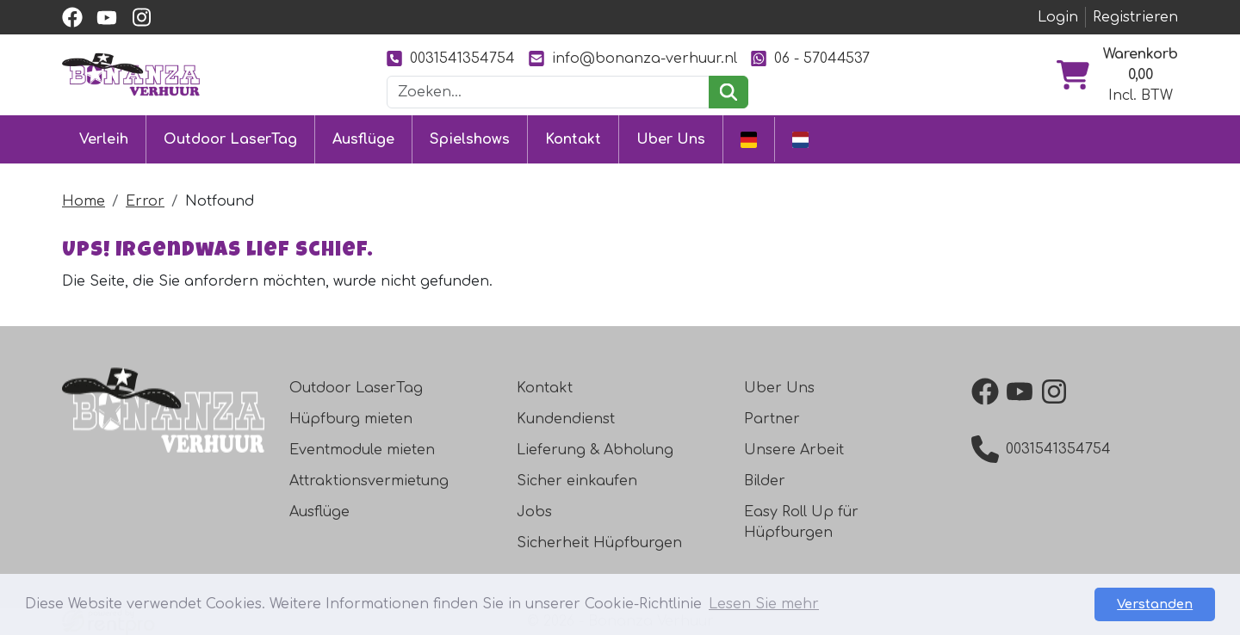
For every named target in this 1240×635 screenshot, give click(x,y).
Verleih (103, 139)
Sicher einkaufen (577, 481)
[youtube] (106, 17)
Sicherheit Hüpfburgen (599, 543)
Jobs (534, 512)
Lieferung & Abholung (595, 450)
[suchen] (728, 92)
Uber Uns (670, 139)
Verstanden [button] (1155, 604)
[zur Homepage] (131, 74)
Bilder (764, 481)
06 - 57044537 (810, 58)
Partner (772, 419)
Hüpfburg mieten (350, 419)
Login (1058, 17)
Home (83, 201)
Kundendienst (566, 419)
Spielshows (470, 139)
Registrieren (1135, 17)
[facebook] (72, 17)
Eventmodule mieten (362, 450)
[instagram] (141, 17)
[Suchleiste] (548, 92)
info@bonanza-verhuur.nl (633, 58)
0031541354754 (451, 58)
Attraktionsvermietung (369, 481)
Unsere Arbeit (794, 450)
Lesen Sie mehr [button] (764, 604)
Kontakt (573, 139)
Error (145, 201)
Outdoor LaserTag (230, 139)
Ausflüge (363, 139)
